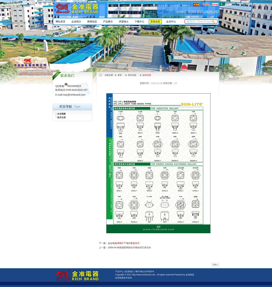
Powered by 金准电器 (184, 274)
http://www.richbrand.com (143, 274)
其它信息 (132, 75)
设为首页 (162, 5)
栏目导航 (66, 106)
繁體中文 (186, 5)
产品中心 (119, 271)
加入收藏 (174, 5)
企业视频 (61, 114)
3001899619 (73, 86)
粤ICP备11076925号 (144, 271)
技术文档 (61, 117)
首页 (120, 75)
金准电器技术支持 (123, 278)
